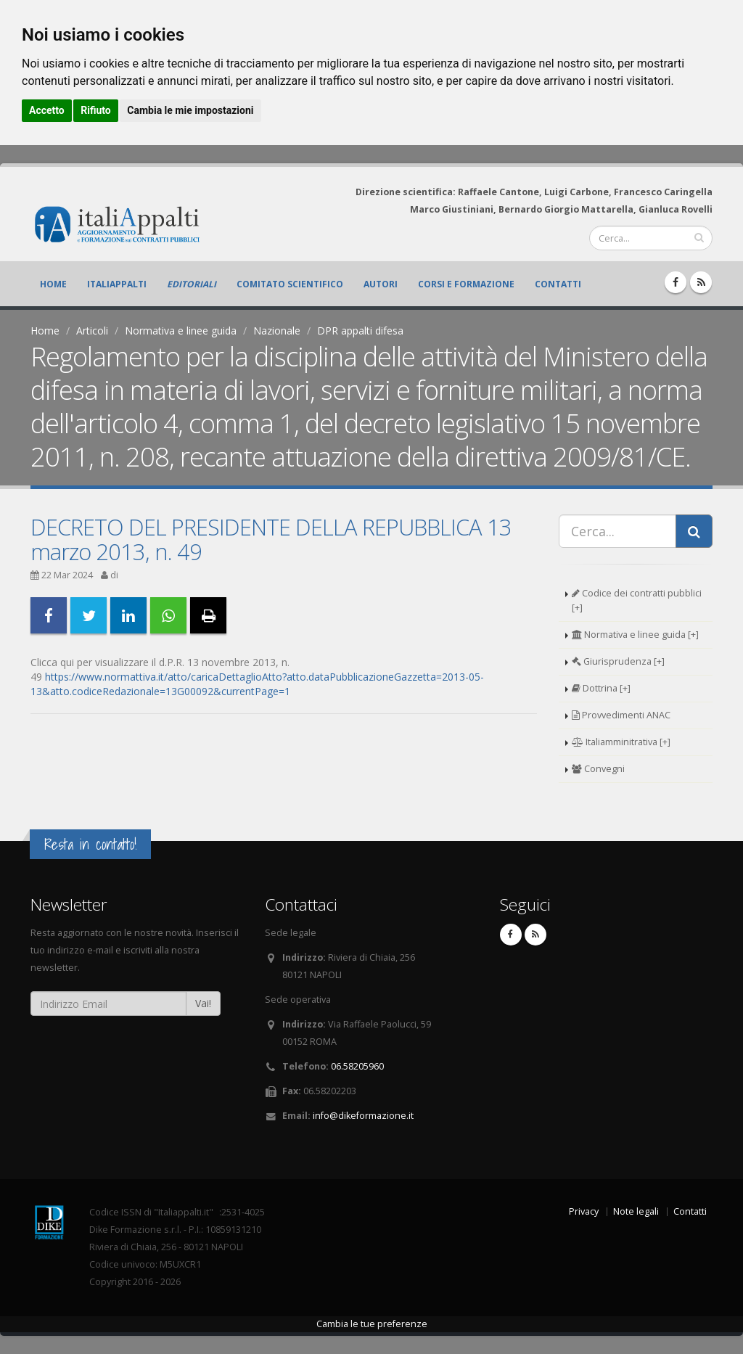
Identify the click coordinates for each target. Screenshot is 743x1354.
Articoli (92, 330)
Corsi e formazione (466, 284)
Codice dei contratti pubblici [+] (637, 600)
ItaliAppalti (117, 284)
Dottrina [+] (601, 688)
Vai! (203, 1003)
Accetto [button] (47, 110)
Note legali (636, 1211)
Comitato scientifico (290, 284)
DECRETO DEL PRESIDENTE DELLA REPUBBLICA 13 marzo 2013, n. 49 (271, 539)
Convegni (598, 769)
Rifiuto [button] (96, 110)
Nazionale (276, 330)
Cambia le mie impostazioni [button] (190, 110)
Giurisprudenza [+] (618, 661)
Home (53, 284)
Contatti (558, 284)
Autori (381, 284)
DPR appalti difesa (360, 330)
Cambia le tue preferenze (371, 1324)
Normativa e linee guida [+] (635, 634)
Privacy (584, 1211)
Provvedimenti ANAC (621, 715)
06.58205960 (357, 1066)
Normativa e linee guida (181, 330)
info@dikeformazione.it (363, 1115)
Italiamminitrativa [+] (621, 742)
